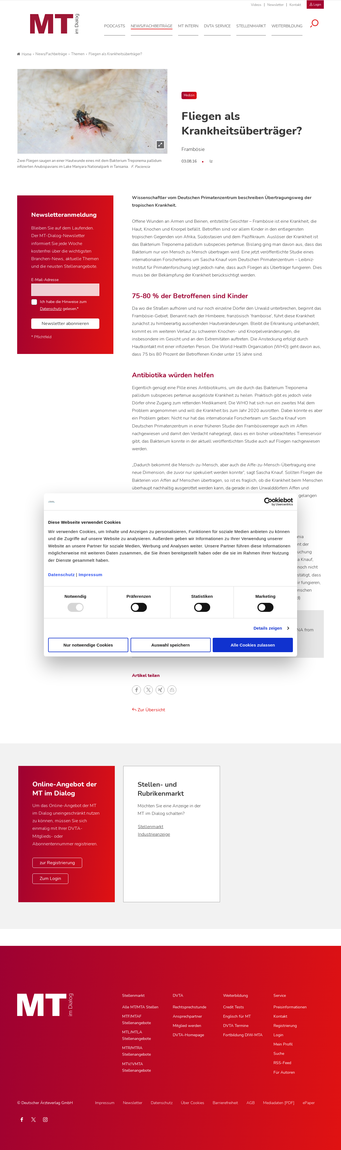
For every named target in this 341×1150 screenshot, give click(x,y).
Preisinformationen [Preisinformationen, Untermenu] (290, 1007)
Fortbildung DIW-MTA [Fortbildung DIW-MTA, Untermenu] (243, 1035)
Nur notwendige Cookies (88, 645)
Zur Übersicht (148, 710)
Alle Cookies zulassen (253, 645)
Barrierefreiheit (225, 1103)
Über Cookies (192, 1103)
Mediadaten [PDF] (278, 1103)
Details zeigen (267, 628)
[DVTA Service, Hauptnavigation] (220, 25)
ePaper (309, 1103)
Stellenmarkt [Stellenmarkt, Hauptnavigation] (133, 995)
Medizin (189, 95)
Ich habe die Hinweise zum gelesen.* (63, 305)
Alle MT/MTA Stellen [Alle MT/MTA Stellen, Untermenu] (140, 1007)
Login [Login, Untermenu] (278, 1035)
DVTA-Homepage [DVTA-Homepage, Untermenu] (188, 1035)
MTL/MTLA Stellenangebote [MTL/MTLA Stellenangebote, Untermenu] (136, 1035)
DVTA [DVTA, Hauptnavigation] (178, 995)
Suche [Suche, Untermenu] (278, 1053)
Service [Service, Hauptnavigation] (279, 995)
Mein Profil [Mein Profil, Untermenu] (283, 1044)
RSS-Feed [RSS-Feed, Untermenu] (282, 1063)
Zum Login (50, 878)
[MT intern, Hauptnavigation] (191, 25)
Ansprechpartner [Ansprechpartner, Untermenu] (187, 1016)
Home (24, 54)
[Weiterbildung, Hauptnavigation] (290, 25)
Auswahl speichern (170, 645)
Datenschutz (61, 574)
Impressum (90, 574)
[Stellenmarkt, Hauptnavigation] (254, 25)
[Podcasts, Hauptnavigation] (118, 25)
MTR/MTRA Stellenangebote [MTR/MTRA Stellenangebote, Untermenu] (136, 1051)
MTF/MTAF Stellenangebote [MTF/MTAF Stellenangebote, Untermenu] (136, 1020)
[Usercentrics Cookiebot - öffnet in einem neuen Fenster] (268, 502)
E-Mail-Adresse (45, 279)
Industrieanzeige (154, 834)
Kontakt (295, 4)
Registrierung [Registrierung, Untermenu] (285, 1025)
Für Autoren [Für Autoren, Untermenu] (284, 1072)
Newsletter (275, 4)
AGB (250, 1103)
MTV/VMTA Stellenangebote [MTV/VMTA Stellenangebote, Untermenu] (136, 1067)
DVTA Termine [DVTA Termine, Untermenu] (235, 1025)
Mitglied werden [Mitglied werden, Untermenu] (187, 1025)
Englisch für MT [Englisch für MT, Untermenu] (237, 1016)
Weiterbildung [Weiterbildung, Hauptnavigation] (235, 995)
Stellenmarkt (150, 827)
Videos (256, 4)
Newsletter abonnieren (65, 323)
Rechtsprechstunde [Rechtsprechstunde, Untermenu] (189, 1007)
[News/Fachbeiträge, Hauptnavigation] (155, 25)
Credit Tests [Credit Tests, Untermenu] (233, 1007)
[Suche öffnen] (317, 23)
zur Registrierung (57, 863)
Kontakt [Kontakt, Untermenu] (280, 1016)
